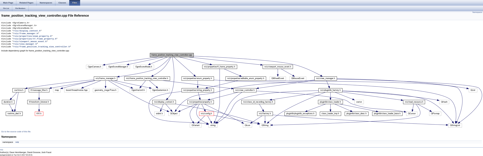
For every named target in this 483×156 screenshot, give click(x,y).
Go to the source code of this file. (16, 131)
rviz (17, 142)
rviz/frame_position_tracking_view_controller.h (41, 46)
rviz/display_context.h (26, 31)
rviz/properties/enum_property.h (32, 36)
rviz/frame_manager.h (25, 33)
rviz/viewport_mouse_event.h (30, 41)
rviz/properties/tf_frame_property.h (34, 39)
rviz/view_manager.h (25, 44)
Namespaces (477, 12)
